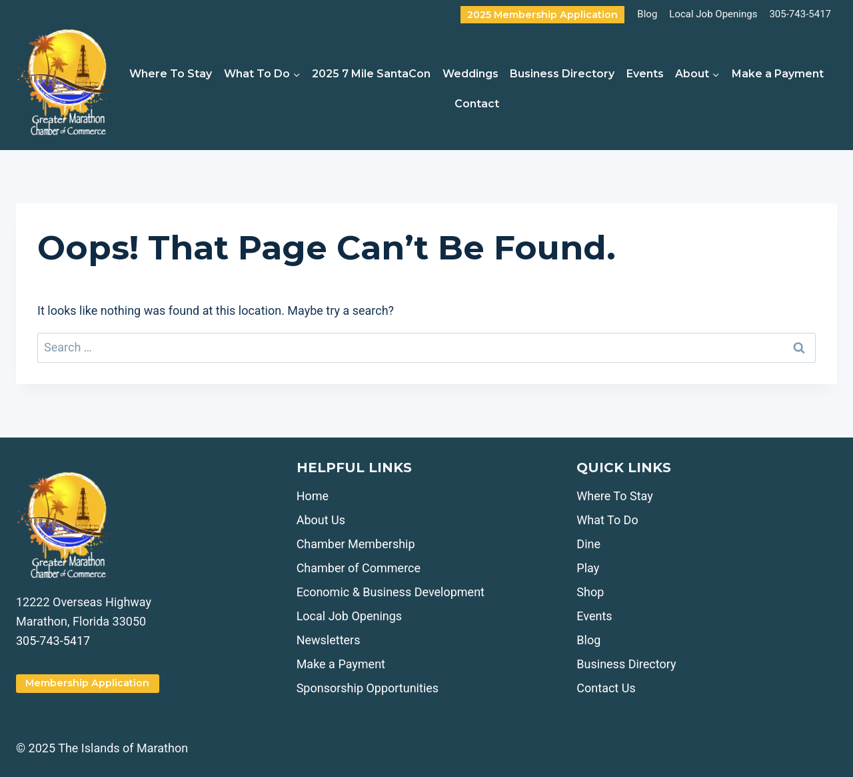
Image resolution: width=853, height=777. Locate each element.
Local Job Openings (713, 14)
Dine (588, 544)
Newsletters (329, 640)
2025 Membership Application (542, 15)
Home (313, 496)
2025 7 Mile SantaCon (371, 73)
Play (587, 568)
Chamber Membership (356, 544)
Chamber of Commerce (359, 568)
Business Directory (562, 73)
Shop (590, 592)
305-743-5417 (800, 14)
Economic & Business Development (390, 592)
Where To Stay (170, 73)
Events (645, 73)
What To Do (607, 520)
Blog (647, 14)
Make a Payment (778, 73)
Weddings (470, 73)
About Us (321, 520)
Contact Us (605, 688)
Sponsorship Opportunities (367, 688)
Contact (476, 103)
